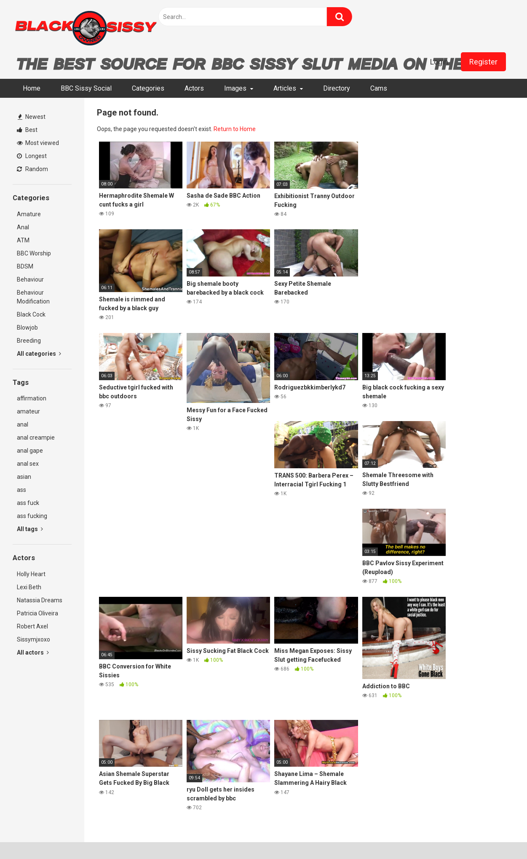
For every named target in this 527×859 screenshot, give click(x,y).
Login (439, 61)
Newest (31, 116)
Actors (194, 88)
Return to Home (235, 129)
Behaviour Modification (33, 297)
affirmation (31, 398)
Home (31, 88)
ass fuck (28, 502)
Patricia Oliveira (37, 613)
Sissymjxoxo (33, 639)
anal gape (30, 450)
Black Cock (31, 314)
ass (21, 489)
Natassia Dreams (39, 600)
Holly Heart (31, 574)
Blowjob (27, 327)
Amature (29, 214)
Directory (336, 88)
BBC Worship (34, 253)
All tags (30, 529)
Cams (378, 88)
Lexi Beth (29, 587)
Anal (23, 227)
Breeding (29, 340)
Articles (284, 88)
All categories (39, 353)
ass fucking (32, 516)
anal (22, 424)
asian (24, 476)
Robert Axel (32, 626)
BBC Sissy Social (86, 88)
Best (27, 129)
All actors (33, 652)
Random (32, 169)
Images (235, 88)
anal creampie (36, 437)
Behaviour (30, 279)
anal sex (28, 463)
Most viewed (38, 143)
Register (483, 61)
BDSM (25, 266)
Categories (148, 88)
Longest (32, 156)
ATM (23, 240)
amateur (28, 411)
